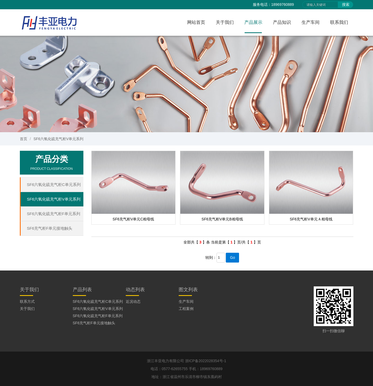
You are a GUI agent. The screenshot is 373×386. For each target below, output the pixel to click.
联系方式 (27, 301)
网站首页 (196, 22)
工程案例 (186, 309)
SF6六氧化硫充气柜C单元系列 (54, 184)
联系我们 (339, 22)
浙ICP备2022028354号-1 (205, 361)
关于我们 (225, 22)
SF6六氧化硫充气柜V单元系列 (58, 139)
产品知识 (282, 22)
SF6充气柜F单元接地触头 (50, 228)
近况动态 (133, 301)
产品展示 (253, 22)
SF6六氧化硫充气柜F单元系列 (53, 213)
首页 (23, 139)
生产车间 (311, 22)
